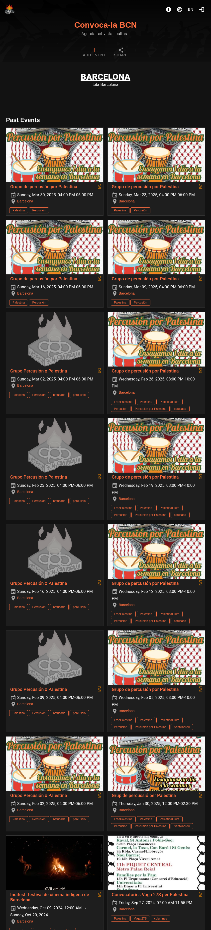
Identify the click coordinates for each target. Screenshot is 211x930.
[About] (168, 9)
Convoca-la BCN (105, 24)
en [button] (191, 9)
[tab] (94, 53)
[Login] (201, 9)
